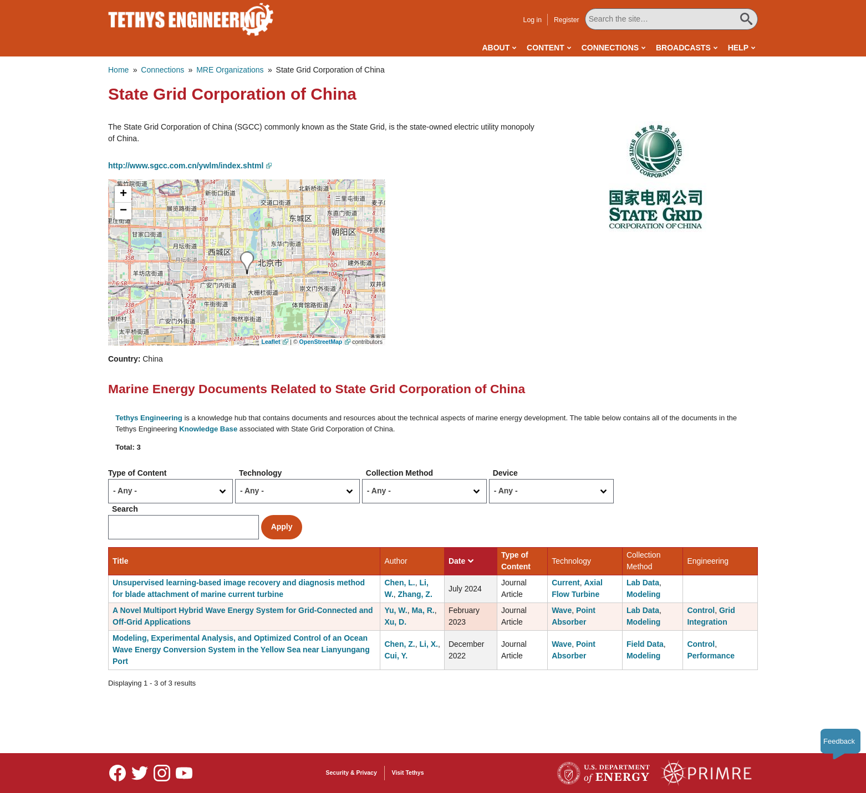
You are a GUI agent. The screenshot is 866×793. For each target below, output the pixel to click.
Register (566, 20)
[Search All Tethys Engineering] (671, 19)
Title (121, 561)
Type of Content (137, 472)
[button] (655, 176)
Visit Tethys (408, 772)
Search (125, 508)
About (496, 47)
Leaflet (271, 341)
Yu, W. (395, 610)
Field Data (645, 644)
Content (545, 47)
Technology (260, 472)
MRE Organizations (229, 69)
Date (461, 561)
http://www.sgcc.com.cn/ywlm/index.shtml (185, 165)
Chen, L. (399, 582)
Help (738, 47)
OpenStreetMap (321, 341)
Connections (610, 47)
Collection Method (399, 472)
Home (118, 69)
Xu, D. (395, 621)
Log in (532, 20)
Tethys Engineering (148, 418)
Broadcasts (683, 47)
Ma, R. (422, 610)
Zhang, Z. (415, 594)
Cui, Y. (395, 655)
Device (505, 472)
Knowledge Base (208, 429)
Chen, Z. (399, 644)
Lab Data (642, 582)
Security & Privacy (351, 772)
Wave (562, 610)
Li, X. (428, 644)
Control (701, 610)
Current (566, 582)
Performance (711, 655)
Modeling (643, 594)
